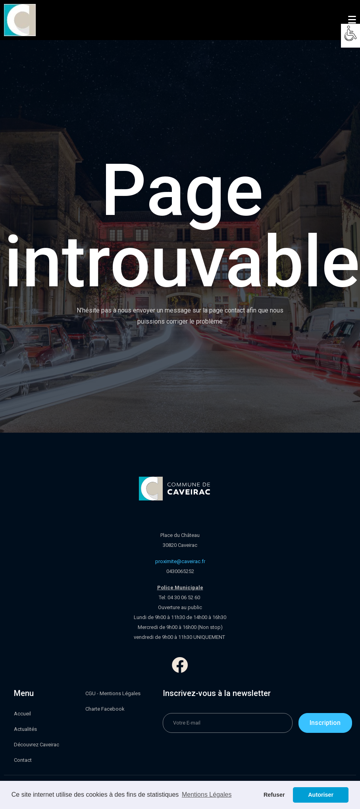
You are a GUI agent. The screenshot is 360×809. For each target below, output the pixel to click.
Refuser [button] (274, 795)
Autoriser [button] (320, 795)
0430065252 (180, 571)
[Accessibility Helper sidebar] (350, 33)
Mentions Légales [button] (206, 794)
